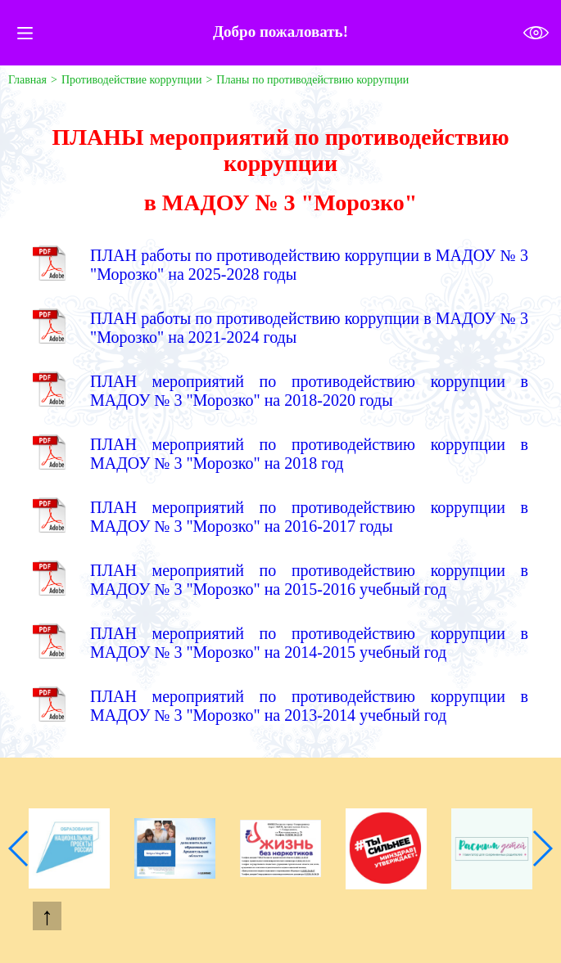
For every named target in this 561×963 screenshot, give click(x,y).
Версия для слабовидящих (536, 33)
